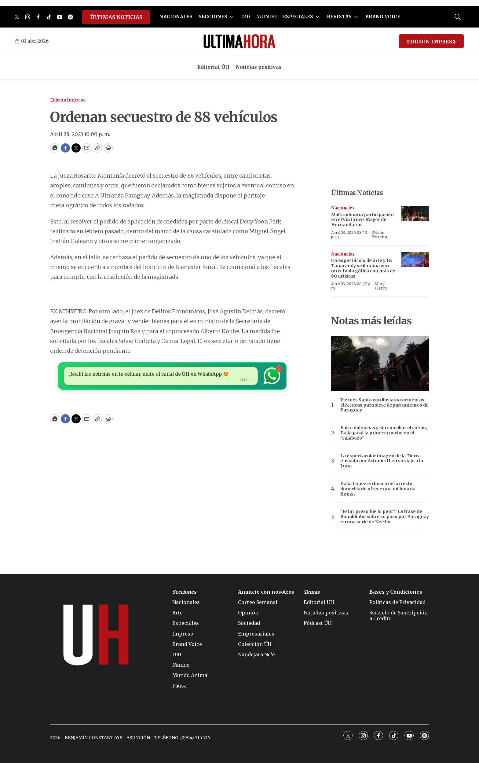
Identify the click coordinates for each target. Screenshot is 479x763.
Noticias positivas (259, 67)
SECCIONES (213, 17)
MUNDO (266, 17)
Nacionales (343, 208)
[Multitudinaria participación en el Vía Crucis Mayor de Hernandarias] (415, 213)
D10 (245, 17)
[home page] (239, 41)
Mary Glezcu (381, 286)
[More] (231, 17)
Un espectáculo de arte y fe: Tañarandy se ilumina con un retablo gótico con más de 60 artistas (363, 268)
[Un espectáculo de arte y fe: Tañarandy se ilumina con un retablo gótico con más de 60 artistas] (415, 259)
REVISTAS (339, 17)
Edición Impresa (68, 100)
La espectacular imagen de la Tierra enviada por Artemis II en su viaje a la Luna (381, 461)
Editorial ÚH (213, 67)
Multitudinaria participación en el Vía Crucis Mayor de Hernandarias (362, 220)
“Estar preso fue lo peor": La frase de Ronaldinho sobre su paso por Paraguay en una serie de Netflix (384, 516)
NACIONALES (175, 17)
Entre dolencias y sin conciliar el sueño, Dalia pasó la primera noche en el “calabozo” (383, 432)
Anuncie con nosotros (266, 592)
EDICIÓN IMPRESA (431, 42)
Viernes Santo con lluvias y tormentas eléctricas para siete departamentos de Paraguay (384, 405)
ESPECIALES (298, 17)
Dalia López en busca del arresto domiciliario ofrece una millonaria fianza (377, 488)
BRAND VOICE (382, 17)
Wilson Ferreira (379, 234)
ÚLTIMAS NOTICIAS (116, 17)
